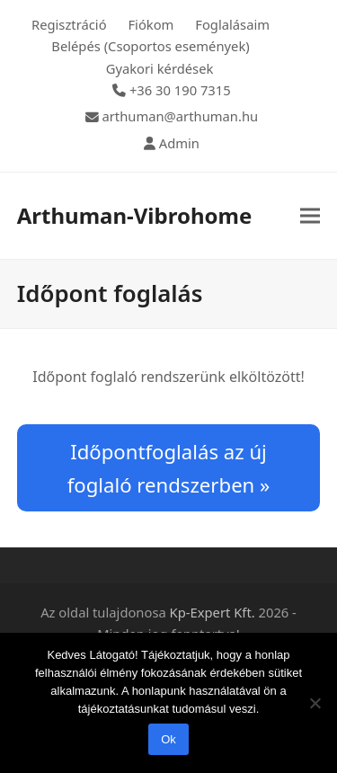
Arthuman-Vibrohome (135, 215)
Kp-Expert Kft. (212, 612)
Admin (179, 143)
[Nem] (315, 703)
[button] (310, 216)
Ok (168, 739)
